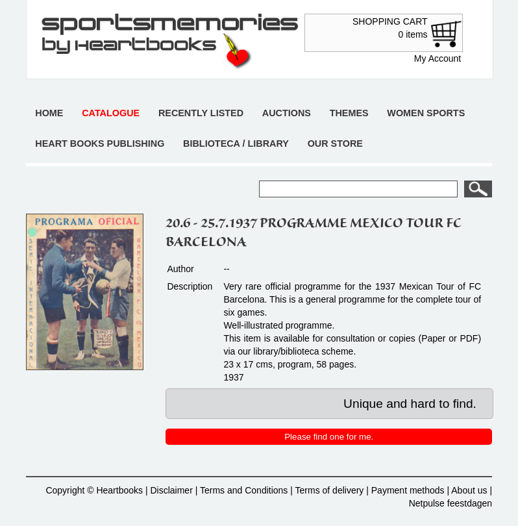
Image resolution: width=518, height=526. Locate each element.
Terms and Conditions (244, 490)
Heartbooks (119, 490)
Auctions (286, 113)
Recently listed (200, 113)
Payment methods (408, 490)
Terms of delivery (329, 490)
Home (49, 113)
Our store (335, 143)
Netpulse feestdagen (450, 503)
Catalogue (111, 113)
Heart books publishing (99, 143)
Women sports (426, 113)
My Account (437, 58)
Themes (349, 113)
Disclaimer (171, 490)
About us (469, 490)
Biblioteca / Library (236, 143)
